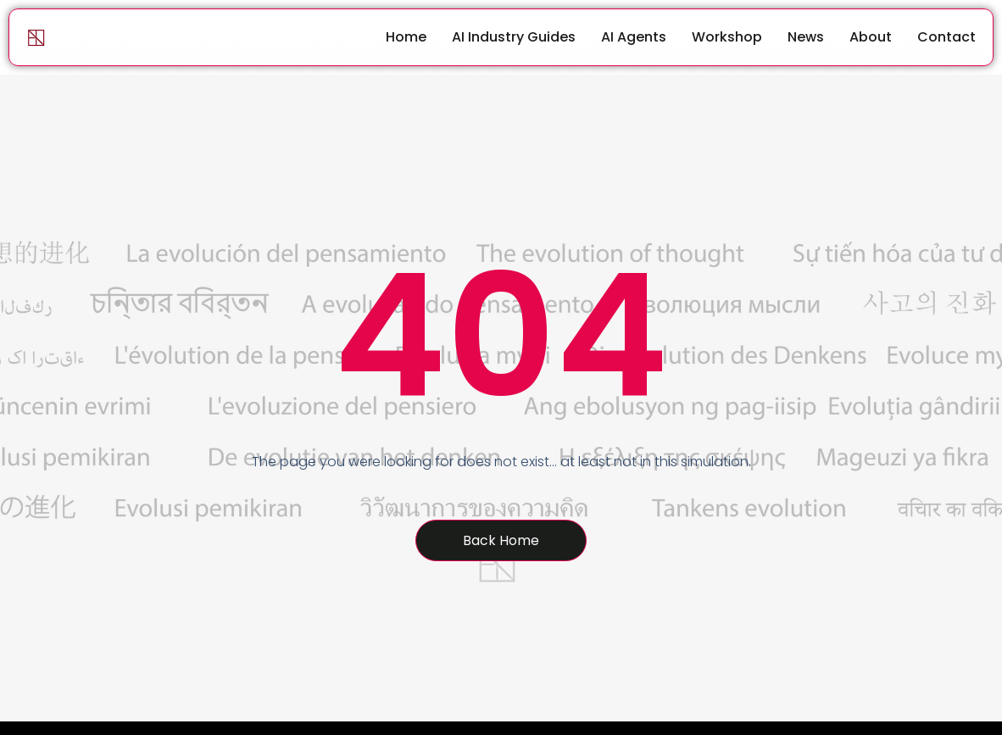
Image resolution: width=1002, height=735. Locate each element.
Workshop (727, 37)
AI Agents (633, 37)
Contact (946, 37)
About (870, 37)
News (806, 37)
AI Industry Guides (514, 37)
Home (406, 37)
